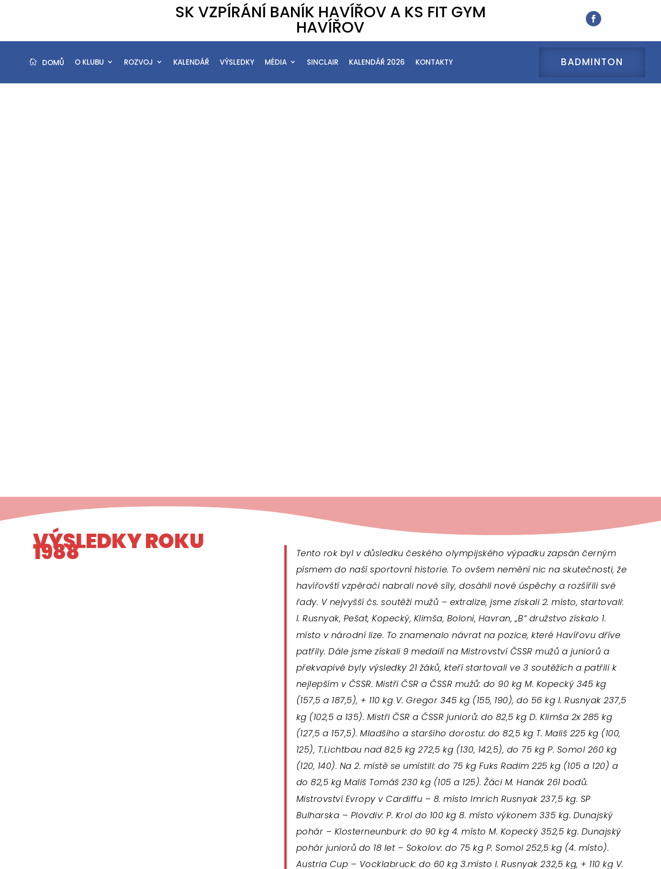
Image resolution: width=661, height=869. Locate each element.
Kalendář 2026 (377, 68)
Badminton (592, 68)
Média (276, 68)
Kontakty (434, 68)
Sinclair (322, 68)
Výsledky (237, 68)
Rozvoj (138, 68)
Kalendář (191, 68)
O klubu (89, 68)
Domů (53, 68)
